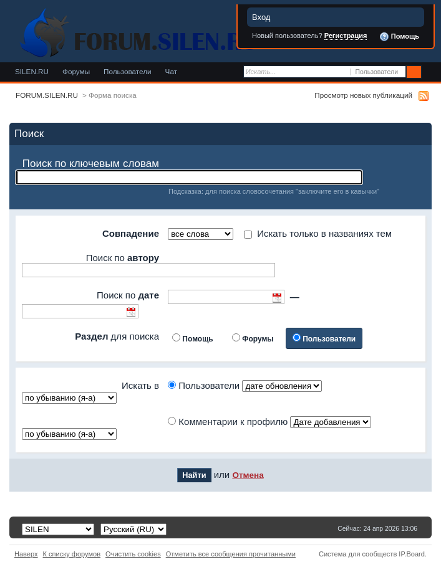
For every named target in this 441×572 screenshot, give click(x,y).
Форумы (76, 71)
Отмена (247, 475)
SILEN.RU (32, 71)
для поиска (117, 336)
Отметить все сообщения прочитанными (231, 554)
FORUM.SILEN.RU (47, 95)
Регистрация (345, 35)
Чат (171, 71)
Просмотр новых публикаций (363, 95)
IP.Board (412, 554)
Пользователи (128, 71)
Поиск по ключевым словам (90, 163)
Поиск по (122, 257)
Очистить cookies (133, 554)
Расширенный (430, 72)
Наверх (26, 554)
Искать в (140, 385)
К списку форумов (72, 554)
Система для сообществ (358, 554)
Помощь (399, 37)
